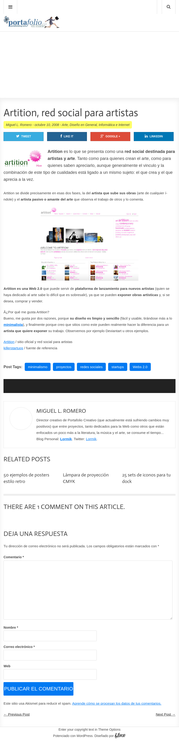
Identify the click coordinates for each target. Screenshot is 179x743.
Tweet (23, 136)
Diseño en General (83, 125)
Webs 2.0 (140, 367)
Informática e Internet (114, 125)
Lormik (66, 439)
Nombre (10, 627)
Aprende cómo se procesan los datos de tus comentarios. (117, 703)
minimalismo (37, 367)
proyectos (63, 367)
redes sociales (91, 367)
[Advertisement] (89, 51)
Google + (110, 136)
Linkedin (154, 136)
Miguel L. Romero (19, 125)
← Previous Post (16, 714)
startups (117, 367)
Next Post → (165, 714)
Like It (67, 136)
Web (6, 666)
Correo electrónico (19, 647)
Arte (65, 125)
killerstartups (13, 348)
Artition (8, 342)
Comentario (13, 557)
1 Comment (55, 507)
